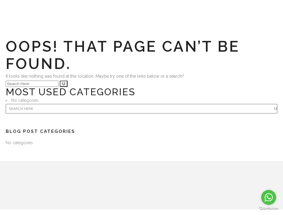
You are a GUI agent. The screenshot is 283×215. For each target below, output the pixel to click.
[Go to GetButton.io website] (268, 209)
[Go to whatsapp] (268, 197)
